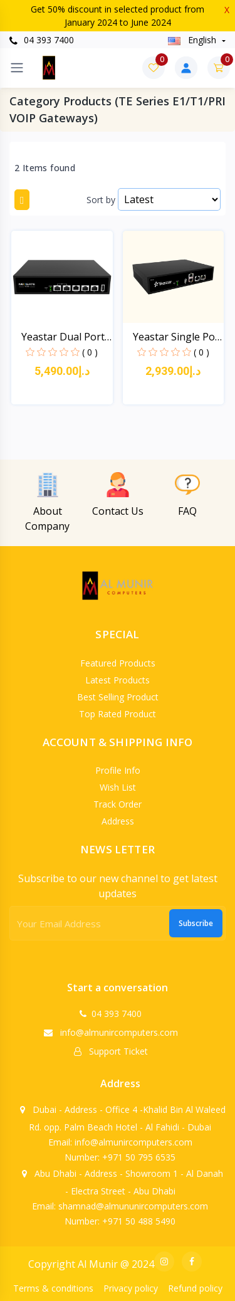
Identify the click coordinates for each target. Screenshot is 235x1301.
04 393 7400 (41, 40)
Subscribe (196, 923)
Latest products (117, 680)
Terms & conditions (53, 1288)
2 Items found (44, 168)
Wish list (118, 787)
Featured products (117, 663)
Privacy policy (130, 1288)
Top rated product (117, 714)
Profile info (117, 770)
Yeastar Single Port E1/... (178, 337)
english (193, 40)
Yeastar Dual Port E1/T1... (63, 337)
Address (118, 821)
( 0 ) (90, 352)
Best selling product (118, 697)
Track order (117, 804)
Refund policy (195, 1288)
